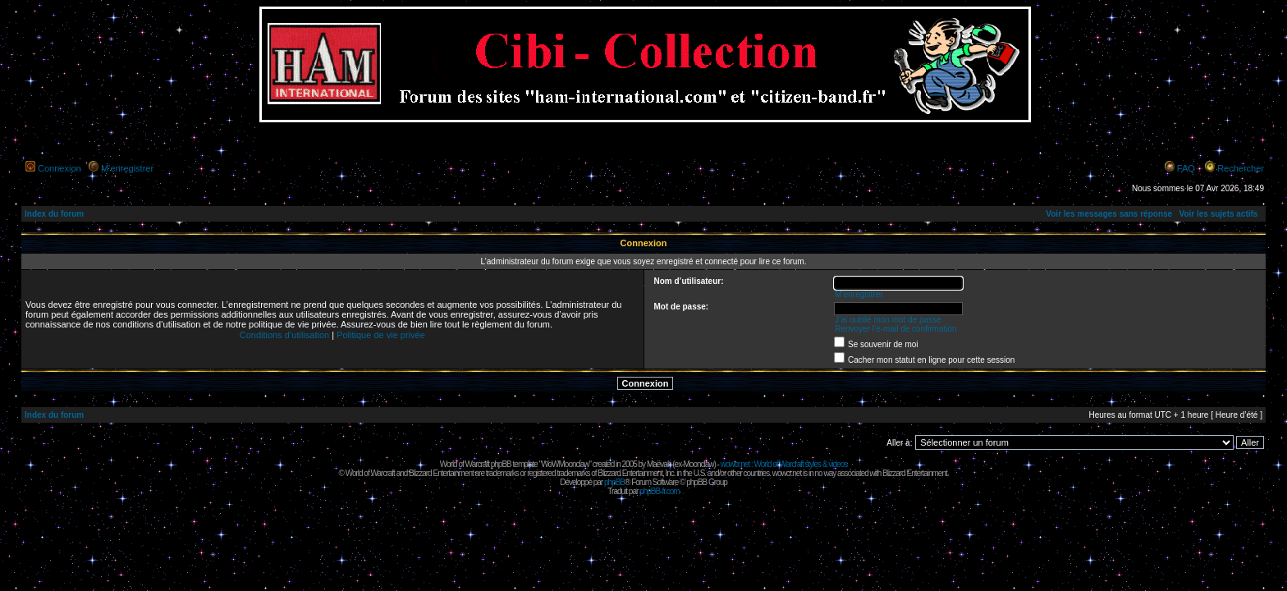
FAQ (1186, 168)
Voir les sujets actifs (1218, 213)
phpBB (614, 482)
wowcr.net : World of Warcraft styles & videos (784, 464)
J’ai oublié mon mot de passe (888, 319)
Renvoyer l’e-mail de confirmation (895, 328)
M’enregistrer (127, 168)
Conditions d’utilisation (284, 335)
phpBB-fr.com (659, 491)
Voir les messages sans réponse (1109, 213)
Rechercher (1240, 168)
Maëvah (659, 464)
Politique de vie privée (381, 335)
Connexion (59, 168)
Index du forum (54, 213)
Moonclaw (698, 464)
